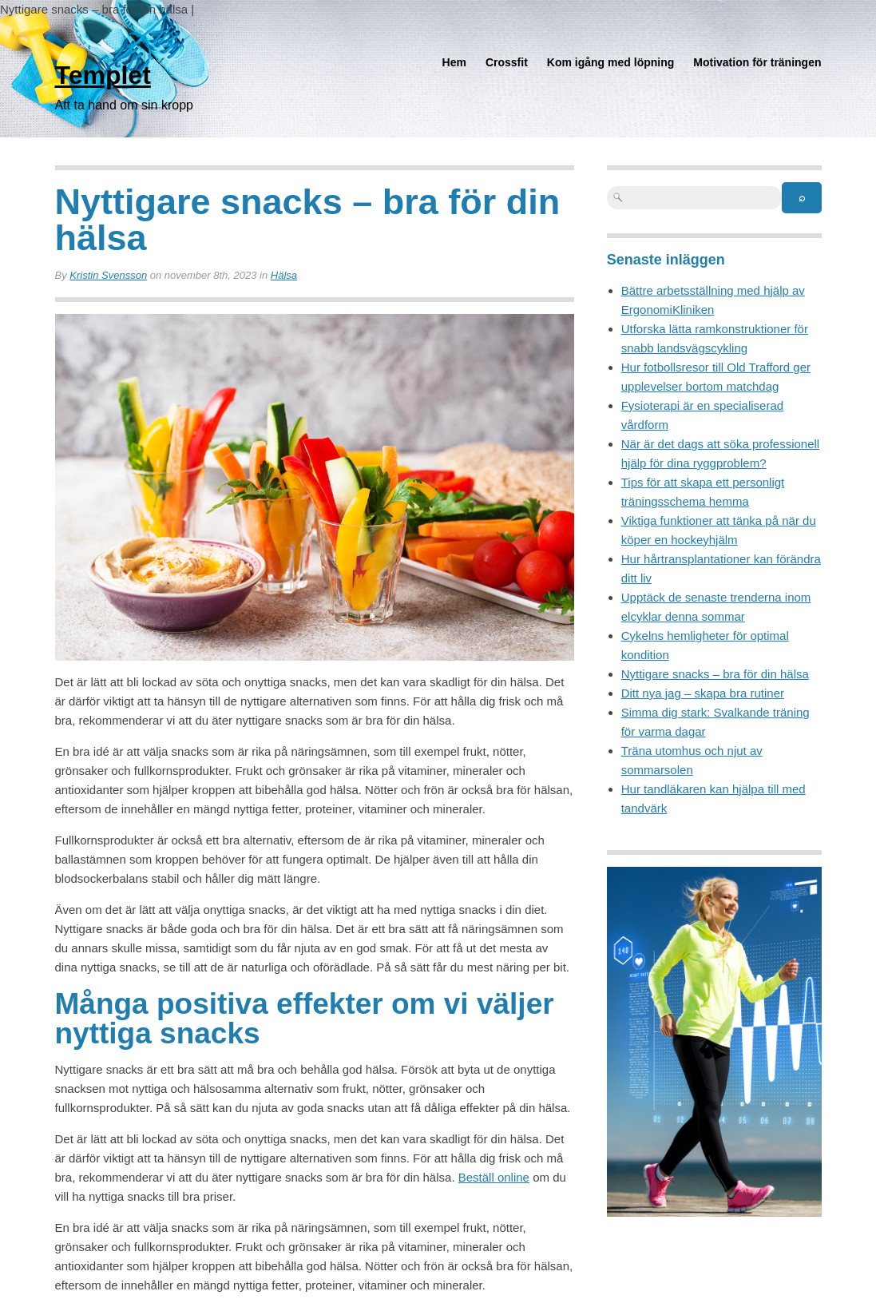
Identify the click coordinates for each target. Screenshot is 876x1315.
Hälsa (284, 275)
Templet (103, 75)
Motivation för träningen (757, 62)
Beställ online (493, 1177)
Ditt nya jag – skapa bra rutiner (702, 693)
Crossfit (507, 62)
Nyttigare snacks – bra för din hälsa (715, 674)
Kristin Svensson (108, 275)
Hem (454, 62)
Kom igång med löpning (610, 62)
